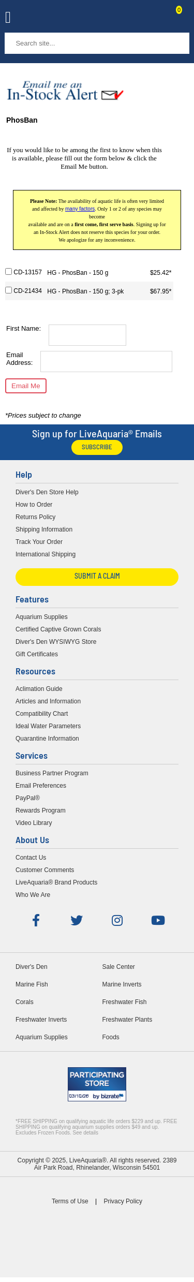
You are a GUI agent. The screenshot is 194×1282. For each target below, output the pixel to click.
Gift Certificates (37, 654)
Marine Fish (32, 984)
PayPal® (28, 798)
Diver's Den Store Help (47, 492)
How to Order (34, 504)
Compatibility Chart (42, 713)
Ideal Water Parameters (48, 726)
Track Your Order (39, 542)
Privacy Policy (122, 1201)
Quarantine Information (47, 738)
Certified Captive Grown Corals (58, 629)
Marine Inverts (122, 984)
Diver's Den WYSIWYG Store (56, 641)
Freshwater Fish (124, 1002)
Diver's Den (32, 966)
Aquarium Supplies (42, 617)
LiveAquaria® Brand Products (56, 882)
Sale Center (118, 966)
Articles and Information (48, 701)
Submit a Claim (97, 577)
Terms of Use (70, 1201)
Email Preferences (41, 785)
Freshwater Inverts (41, 1019)
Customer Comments (45, 870)
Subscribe (97, 447)
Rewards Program (41, 810)
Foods (111, 1037)
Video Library (34, 823)
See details (85, 1133)
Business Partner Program (52, 773)
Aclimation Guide (39, 688)
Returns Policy (35, 517)
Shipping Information (44, 529)
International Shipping (46, 554)
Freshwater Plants (127, 1019)
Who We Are (33, 894)
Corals (25, 1002)
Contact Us (153, 18)
